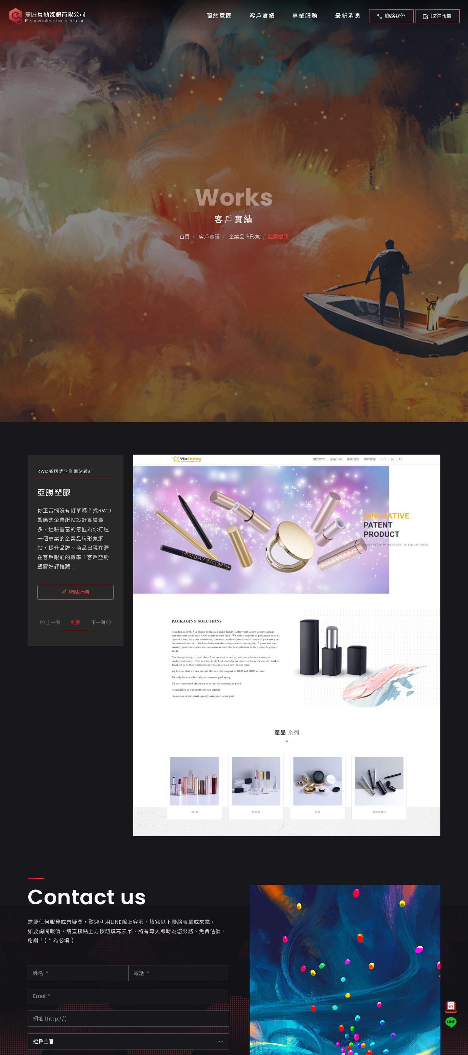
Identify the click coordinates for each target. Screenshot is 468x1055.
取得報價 (437, 16)
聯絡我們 (391, 16)
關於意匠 (219, 16)
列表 (75, 622)
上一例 (50, 622)
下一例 (101, 622)
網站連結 (75, 592)
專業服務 (305, 16)
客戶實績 (262, 16)
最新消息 (348, 16)
